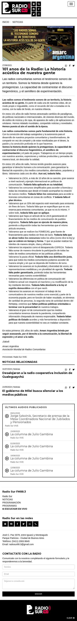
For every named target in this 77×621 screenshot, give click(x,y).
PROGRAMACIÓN (11, 502)
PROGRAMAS (9, 505)
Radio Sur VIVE (20, 357)
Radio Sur (7, 496)
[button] (33, 4)
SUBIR (71, 618)
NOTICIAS (17, 22)
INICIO (5, 22)
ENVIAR (38, 594)
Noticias (16, 369)
